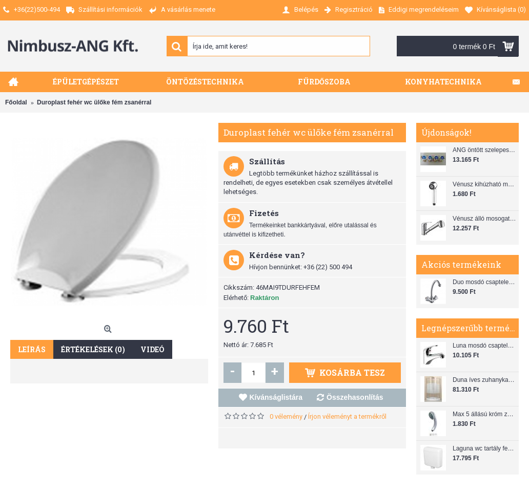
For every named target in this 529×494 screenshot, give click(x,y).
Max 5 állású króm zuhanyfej (484, 414)
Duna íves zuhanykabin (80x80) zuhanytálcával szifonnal (484, 379)
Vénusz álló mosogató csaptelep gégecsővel (484, 218)
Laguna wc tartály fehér (484, 448)
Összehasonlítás (355, 397)
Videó (152, 349)
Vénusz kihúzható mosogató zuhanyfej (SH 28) (484, 184)
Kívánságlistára (276, 397)
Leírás (32, 349)
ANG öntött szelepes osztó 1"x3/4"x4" (484, 150)
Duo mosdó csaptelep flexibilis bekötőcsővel (484, 282)
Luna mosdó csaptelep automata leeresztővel (484, 345)
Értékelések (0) (93, 349)
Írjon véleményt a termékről (347, 416)
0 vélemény (286, 416)
